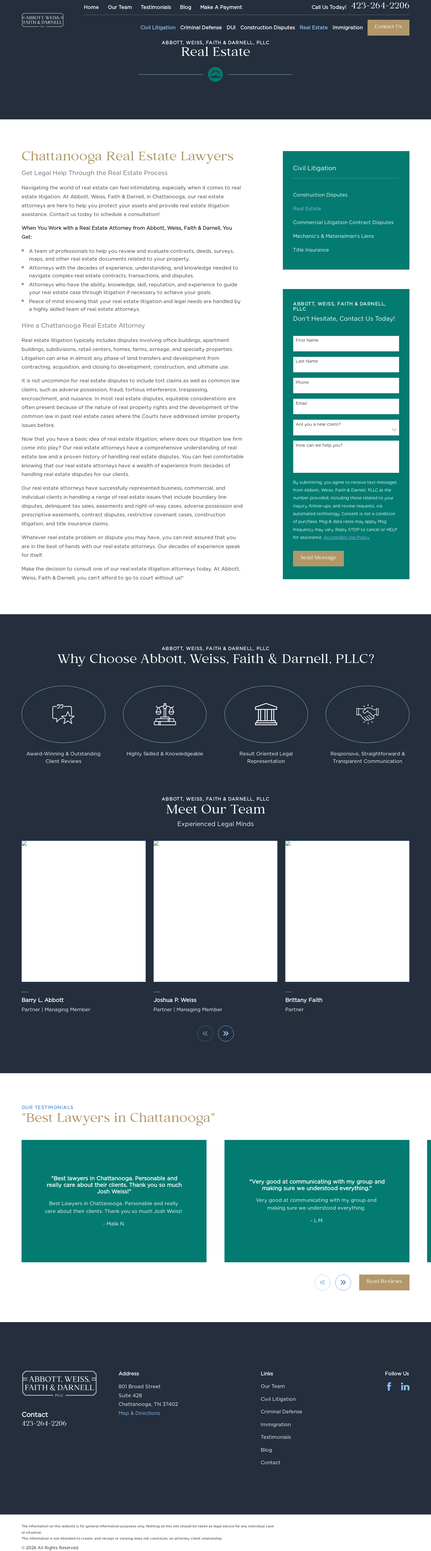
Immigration (276, 1424)
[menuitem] (346, 195)
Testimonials (156, 7)
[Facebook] (389, 1386)
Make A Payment (221, 7)
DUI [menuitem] (231, 28)
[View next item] (343, 1282)
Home (91, 7)
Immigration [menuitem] (348, 28)
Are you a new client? (318, 424)
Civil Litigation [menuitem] (157, 28)
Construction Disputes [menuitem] (267, 28)
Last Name (307, 361)
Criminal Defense (281, 1412)
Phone (302, 382)
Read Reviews (384, 1282)
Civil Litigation (278, 1399)
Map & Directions (139, 1413)
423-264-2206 (380, 7)
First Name (307, 340)
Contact (270, 1462)
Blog (185, 7)
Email (301, 403)
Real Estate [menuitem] (314, 28)
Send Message (318, 558)
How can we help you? (319, 445)
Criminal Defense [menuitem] (201, 28)
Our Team (120, 7)
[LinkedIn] (405, 1386)
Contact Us (388, 27)
